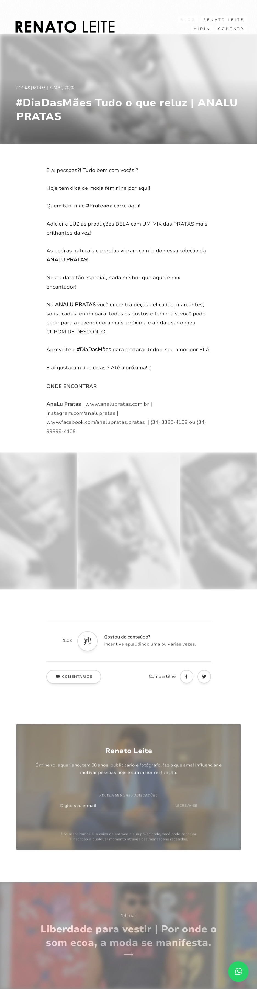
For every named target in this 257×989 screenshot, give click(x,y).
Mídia (201, 29)
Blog (188, 20)
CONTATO (231, 29)
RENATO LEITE (223, 20)
